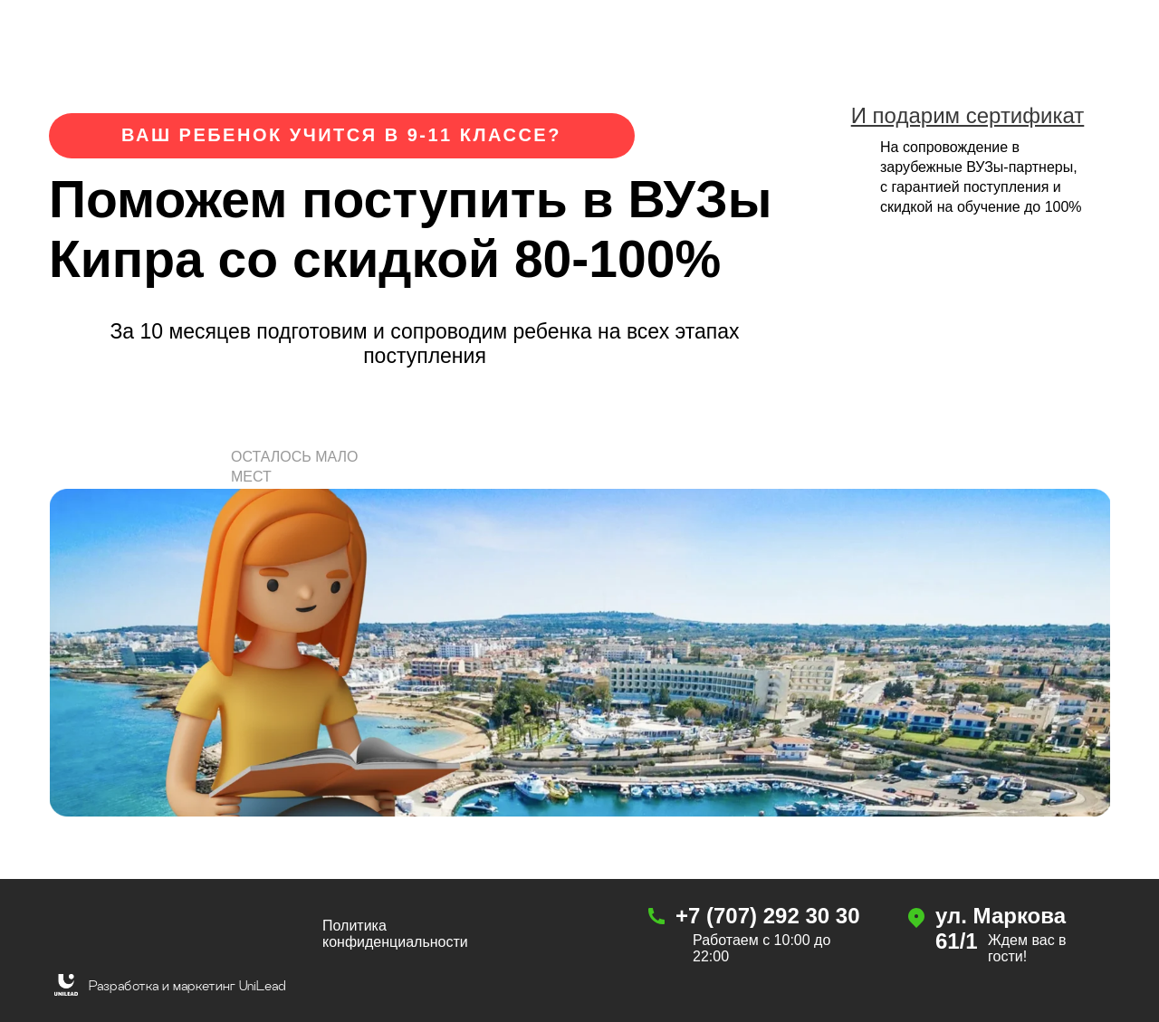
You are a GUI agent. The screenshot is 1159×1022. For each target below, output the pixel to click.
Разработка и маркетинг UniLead (187, 985)
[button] (310, 407)
